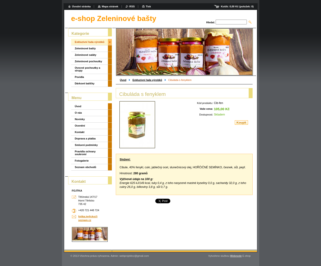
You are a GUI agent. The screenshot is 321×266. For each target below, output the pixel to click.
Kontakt (80, 132)
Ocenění (80, 125)
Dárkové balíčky (85, 83)
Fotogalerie (82, 160)
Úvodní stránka (81, 6)
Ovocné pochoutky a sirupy (87, 69)
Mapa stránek (110, 6)
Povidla (79, 77)
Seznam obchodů (85, 167)
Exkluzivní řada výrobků (147, 80)
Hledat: (210, 22)
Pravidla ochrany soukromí (85, 153)
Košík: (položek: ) (237, 6)
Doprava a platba (85, 138)
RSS (132, 6)
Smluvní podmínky (86, 145)
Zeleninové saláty (85, 54)
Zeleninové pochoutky (88, 61)
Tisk (148, 6)
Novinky (80, 119)
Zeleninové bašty (85, 48)
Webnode (236, 255)
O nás (78, 112)
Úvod (123, 80)
